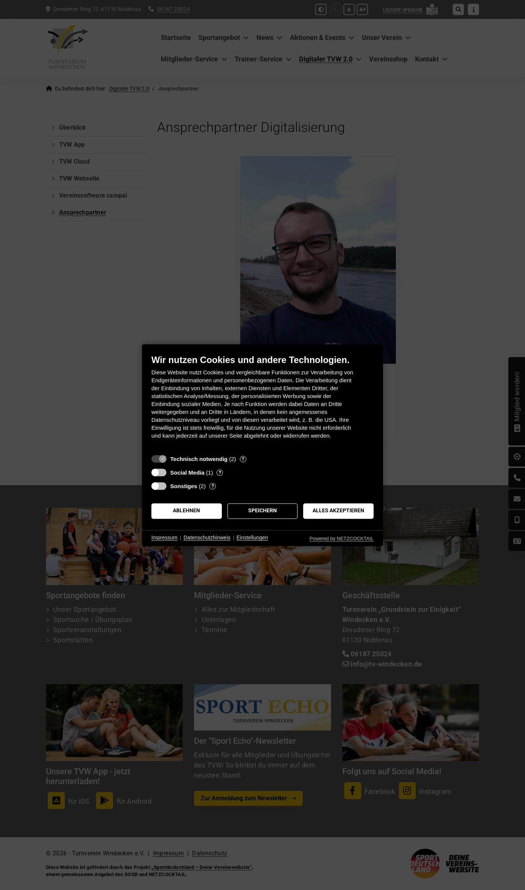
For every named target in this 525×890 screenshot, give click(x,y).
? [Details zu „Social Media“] (220, 472)
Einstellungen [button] (252, 538)
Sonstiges (183, 486)
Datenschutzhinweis (206, 538)
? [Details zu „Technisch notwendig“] (243, 459)
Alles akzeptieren (338, 511)
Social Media (187, 472)
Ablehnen (186, 511)
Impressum (164, 538)
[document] (262, 402)
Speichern (262, 511)
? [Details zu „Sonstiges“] (213, 486)
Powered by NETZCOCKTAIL (342, 538)
